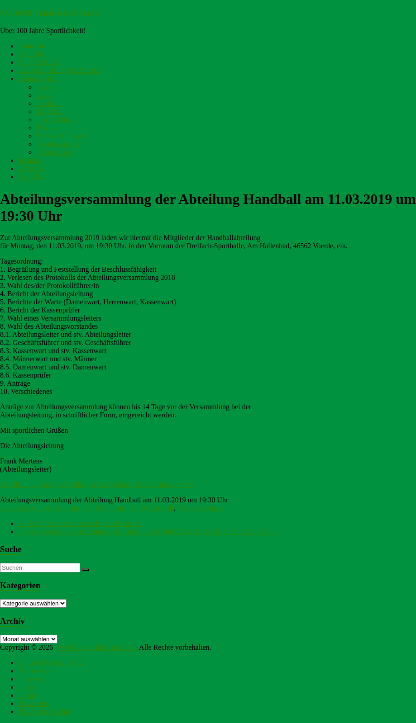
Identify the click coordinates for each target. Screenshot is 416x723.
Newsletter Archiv (44, 711)
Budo (44, 95)
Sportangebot (37, 78)
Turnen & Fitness (61, 136)
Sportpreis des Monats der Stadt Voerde (80, 523)
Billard (46, 87)
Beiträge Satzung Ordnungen (60, 70)
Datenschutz (36, 671)
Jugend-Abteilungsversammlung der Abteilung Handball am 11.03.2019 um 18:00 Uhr (148, 531)
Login (26, 695)
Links (26, 687)
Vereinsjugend (57, 144)
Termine (30, 160)
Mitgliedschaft (39, 62)
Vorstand (31, 168)
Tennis (45, 128)
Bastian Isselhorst (25, 508)
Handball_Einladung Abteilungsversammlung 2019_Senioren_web (97, 484)
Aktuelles (32, 54)
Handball (49, 111)
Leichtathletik (56, 119)
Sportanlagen (55, 152)
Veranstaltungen (200, 508)
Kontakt (30, 176)
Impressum (34, 679)
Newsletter (33, 703)
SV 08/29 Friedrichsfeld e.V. (50, 13)
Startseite (31, 46)
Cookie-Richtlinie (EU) (52, 662)
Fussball (48, 103)
